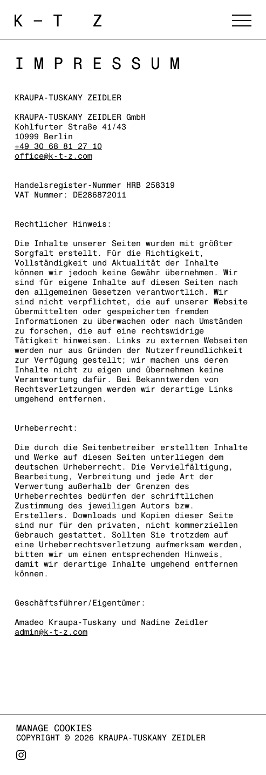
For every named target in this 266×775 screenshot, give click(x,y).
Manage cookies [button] (54, 728)
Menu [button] (241, 20)
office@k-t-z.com (53, 155)
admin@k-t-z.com (51, 631)
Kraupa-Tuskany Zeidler (115, 20)
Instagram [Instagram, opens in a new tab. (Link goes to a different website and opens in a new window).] (21, 759)
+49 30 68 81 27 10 (58, 146)
